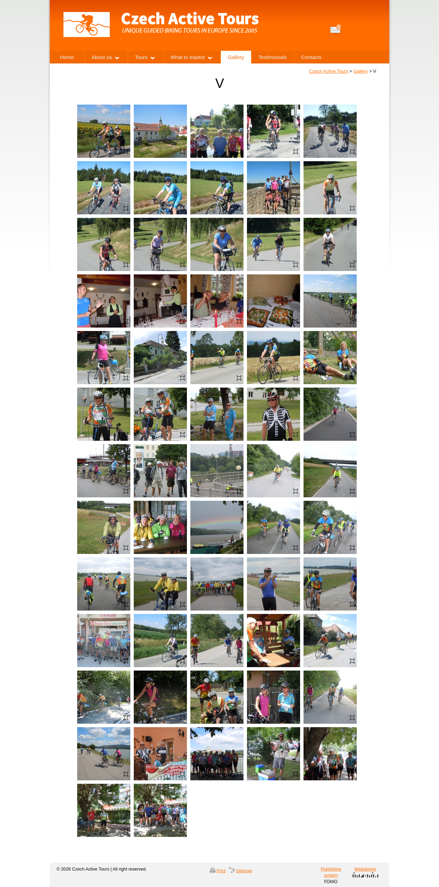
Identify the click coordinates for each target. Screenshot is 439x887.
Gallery (360, 71)
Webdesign (365, 871)
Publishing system (331, 875)
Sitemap (244, 870)
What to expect (187, 57)
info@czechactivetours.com (335, 29)
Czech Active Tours (328, 71)
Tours (141, 57)
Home (67, 57)
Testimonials (273, 57)
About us (102, 57)
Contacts (311, 57)
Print (221, 870)
